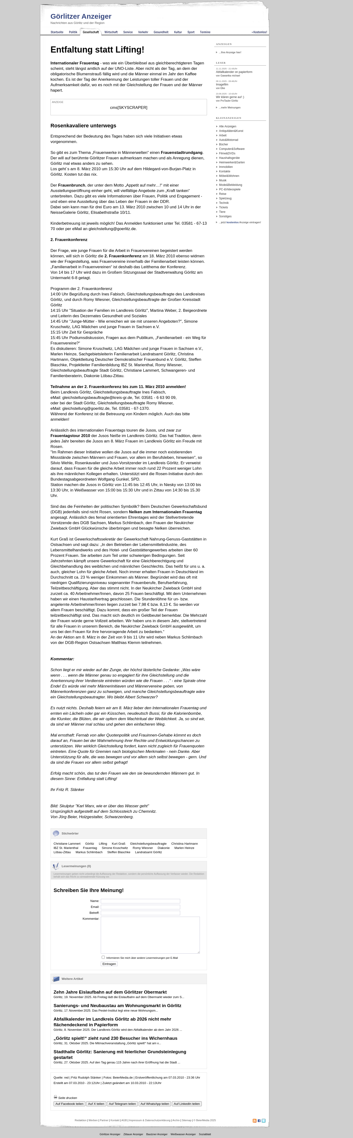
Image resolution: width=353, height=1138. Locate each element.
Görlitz (89, 843)
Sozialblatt (205, 1134)
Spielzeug (225, 198)
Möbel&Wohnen (229, 176)
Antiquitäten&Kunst (231, 131)
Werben (93, 1120)
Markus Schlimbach (89, 852)
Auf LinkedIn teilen (187, 1104)
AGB (124, 1120)
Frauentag (90, 848)
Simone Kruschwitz (115, 848)
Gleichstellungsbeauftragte (148, 843)
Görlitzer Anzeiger (80, 16)
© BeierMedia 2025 (204, 1120)
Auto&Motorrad (228, 140)
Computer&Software (232, 149)
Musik (222, 180)
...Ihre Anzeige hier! (230, 52)
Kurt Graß (118, 843)
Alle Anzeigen (227, 126)
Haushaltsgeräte (229, 158)
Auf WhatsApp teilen (155, 1104)
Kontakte (224, 171)
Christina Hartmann (184, 843)
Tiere (222, 212)
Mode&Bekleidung (230, 185)
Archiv (176, 1120)
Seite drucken (65, 1098)
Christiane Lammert (67, 843)
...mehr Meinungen (230, 107)
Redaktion (81, 1120)
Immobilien (226, 167)
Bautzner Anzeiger (157, 1134)
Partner (104, 1120)
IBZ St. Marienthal (66, 848)
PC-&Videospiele (230, 189)
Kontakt (114, 1120)
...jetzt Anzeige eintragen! (240, 222)
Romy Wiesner (143, 848)
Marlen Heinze (184, 848)
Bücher (223, 144)
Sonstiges (225, 216)
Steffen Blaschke (118, 852)
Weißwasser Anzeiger (183, 1134)
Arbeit (222, 135)
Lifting (103, 843)
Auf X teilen (96, 1104)
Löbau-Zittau (62, 852)
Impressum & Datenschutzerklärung (149, 1120)
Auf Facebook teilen (69, 1104)
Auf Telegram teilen (122, 1104)
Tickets (223, 207)
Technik (224, 203)
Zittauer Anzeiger (133, 1134)
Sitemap (186, 1120)
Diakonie (164, 848)
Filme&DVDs (227, 153)
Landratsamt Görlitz (148, 852)
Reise (222, 194)
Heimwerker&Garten (232, 162)
